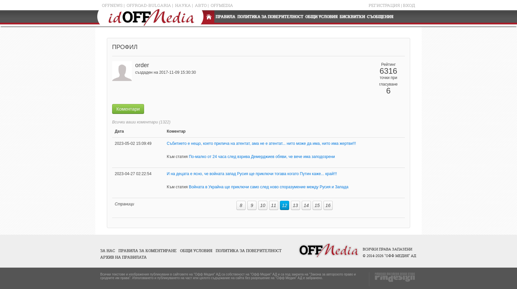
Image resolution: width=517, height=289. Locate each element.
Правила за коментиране (147, 250)
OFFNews (112, 5)
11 (273, 205)
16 (328, 205)
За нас (107, 250)
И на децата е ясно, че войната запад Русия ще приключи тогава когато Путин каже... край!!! (252, 173)
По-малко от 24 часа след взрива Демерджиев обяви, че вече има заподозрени (262, 156)
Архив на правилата (123, 257)
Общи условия (321, 16)
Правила (225, 16)
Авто (201, 5)
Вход (409, 5)
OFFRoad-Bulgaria (149, 5)
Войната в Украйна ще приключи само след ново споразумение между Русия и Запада (269, 187)
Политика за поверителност (270, 16)
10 (262, 205)
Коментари (128, 109)
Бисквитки (352, 16)
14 (306, 205)
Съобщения (380, 16)
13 (295, 205)
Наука (183, 5)
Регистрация (384, 5)
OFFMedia (222, 5)
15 (317, 205)
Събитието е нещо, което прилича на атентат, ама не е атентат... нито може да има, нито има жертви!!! (261, 143)
